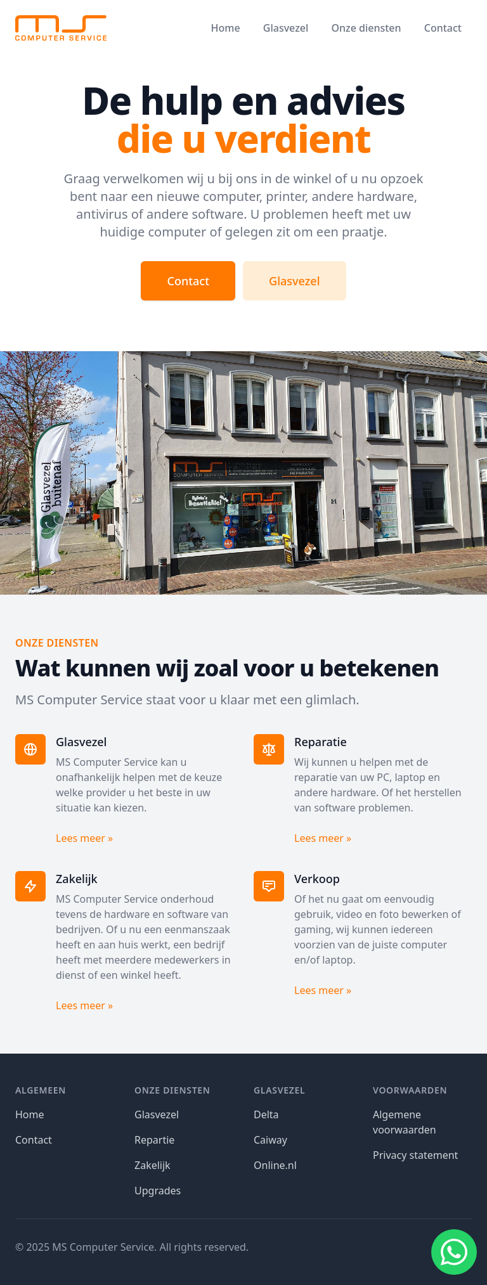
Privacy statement (415, 1155)
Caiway (270, 1140)
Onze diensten (366, 28)
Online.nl (275, 1165)
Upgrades (157, 1191)
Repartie (154, 1140)
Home (225, 28)
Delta (266, 1114)
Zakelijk (152, 1165)
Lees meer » (84, 838)
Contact (443, 28)
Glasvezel (285, 28)
